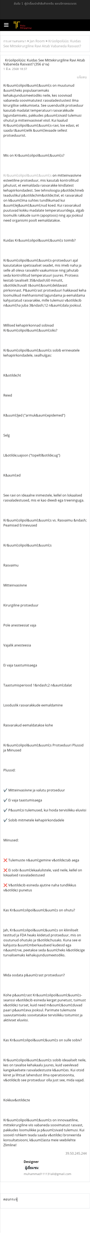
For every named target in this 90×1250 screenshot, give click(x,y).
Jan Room (37, 41)
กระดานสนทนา (14, 41)
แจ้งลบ (82, 77)
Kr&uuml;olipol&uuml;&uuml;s (27, 175)
